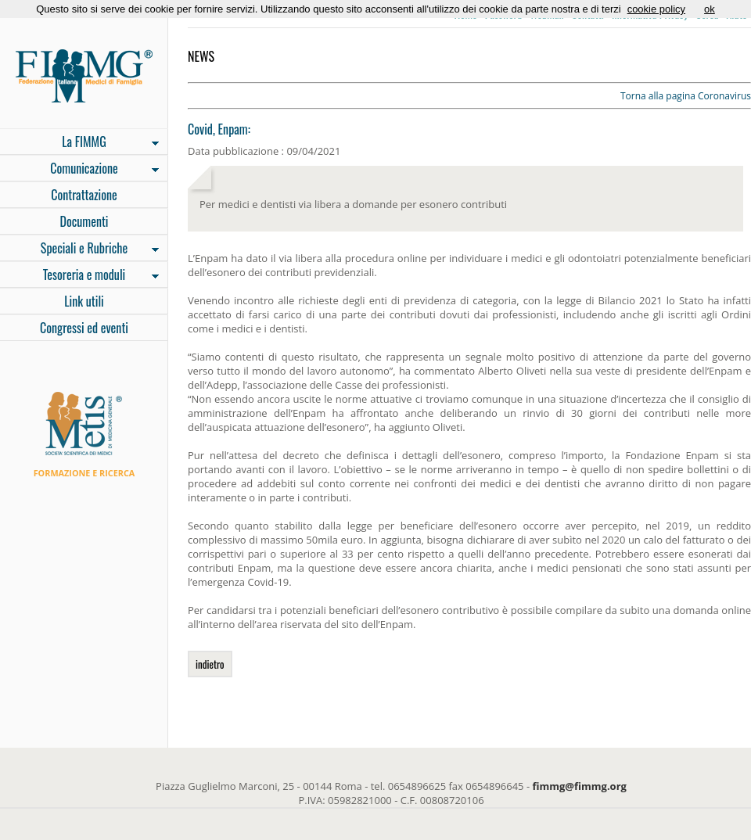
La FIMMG (79, 143)
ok (709, 9)
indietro (210, 664)
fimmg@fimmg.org (580, 786)
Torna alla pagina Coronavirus (685, 95)
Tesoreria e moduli (79, 276)
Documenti (83, 221)
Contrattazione (84, 194)
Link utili (84, 301)
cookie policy (656, 9)
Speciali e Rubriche (79, 249)
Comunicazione (79, 170)
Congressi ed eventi (84, 327)
